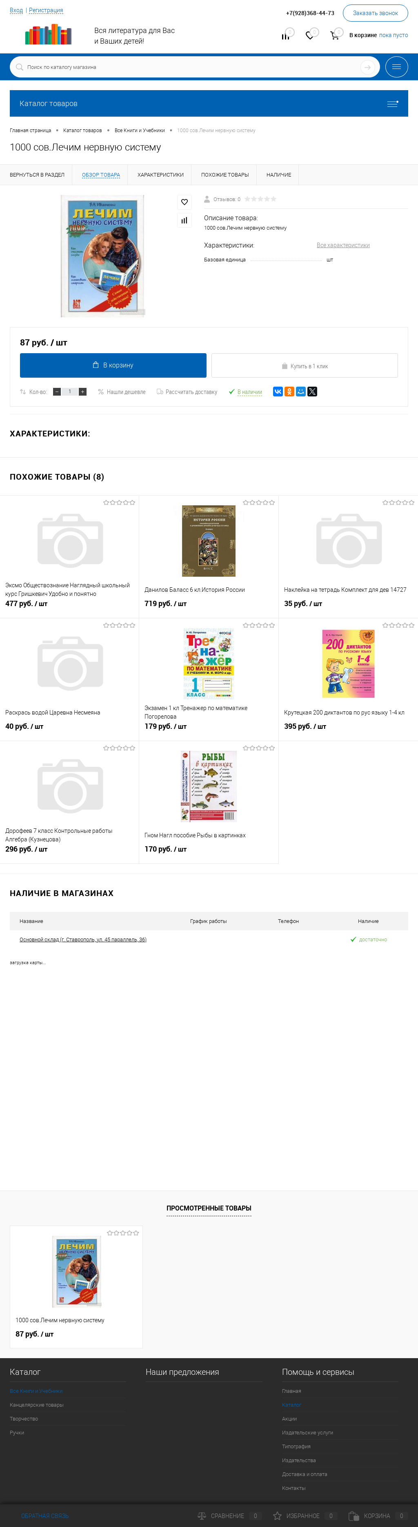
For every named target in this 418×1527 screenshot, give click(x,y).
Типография (296, 1446)
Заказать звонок (375, 13)
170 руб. (209, 852)
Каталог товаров (209, 103)
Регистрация (46, 10)
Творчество (24, 1419)
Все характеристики (343, 245)
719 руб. (209, 607)
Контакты (294, 1488)
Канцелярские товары (37, 1405)
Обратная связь (39, 1516)
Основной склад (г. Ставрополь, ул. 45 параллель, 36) (83, 939)
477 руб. (69, 607)
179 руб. (209, 729)
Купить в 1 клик (304, 366)
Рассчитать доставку (187, 391)
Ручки (17, 1433)
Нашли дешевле (122, 391)
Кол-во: (38, 391)
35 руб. (348, 607)
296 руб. (69, 852)
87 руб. (34, 1334)
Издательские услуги (307, 1433)
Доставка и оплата (304, 1474)
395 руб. (348, 729)
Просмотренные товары (209, 1208)
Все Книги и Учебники (36, 1391)
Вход (16, 10)
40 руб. (69, 729)
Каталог (291, 1405)
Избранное (305, 1516)
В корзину (113, 365)
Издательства (299, 1460)
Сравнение (230, 1516)
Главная (291, 1391)
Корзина (378, 1516)
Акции (289, 1419)
